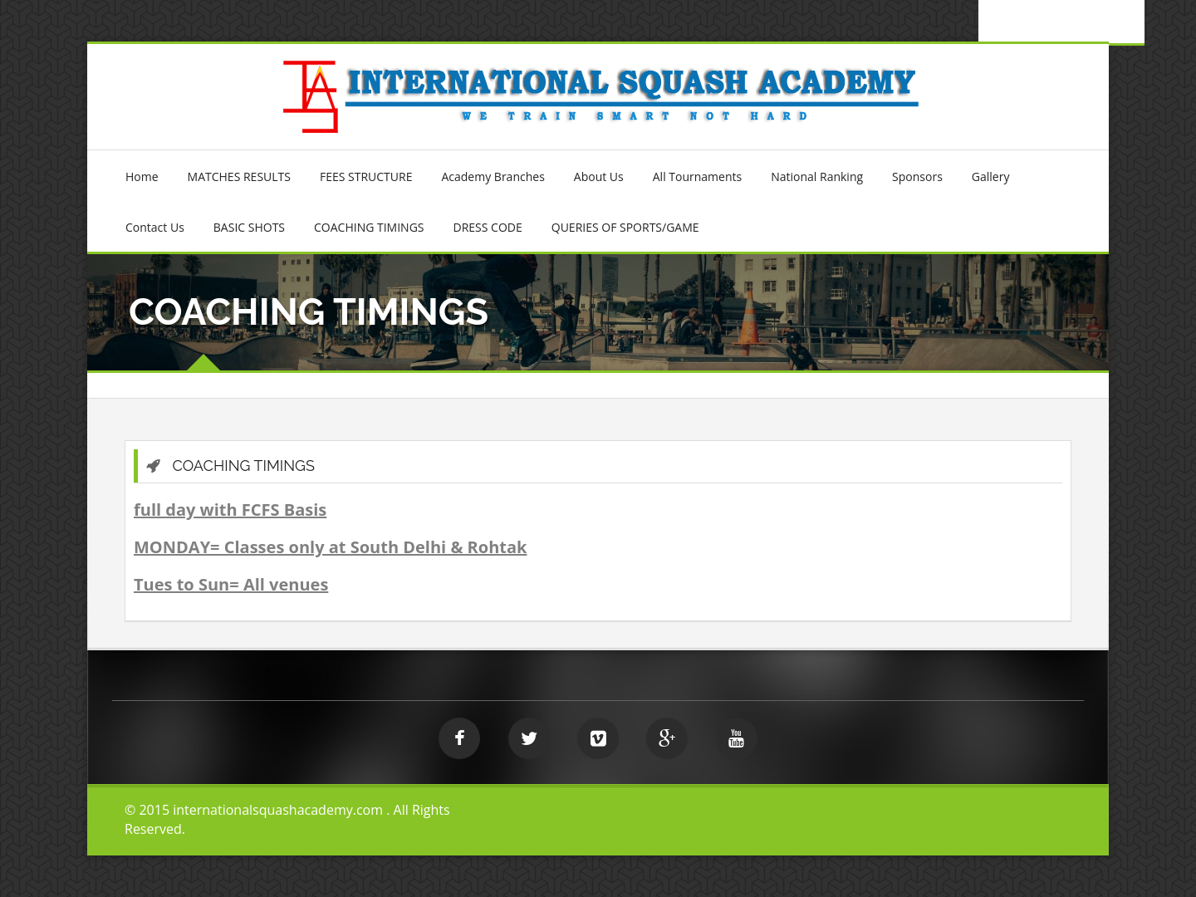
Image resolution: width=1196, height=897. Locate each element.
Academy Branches (492, 176)
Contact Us (154, 227)
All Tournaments (697, 176)
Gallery (991, 176)
